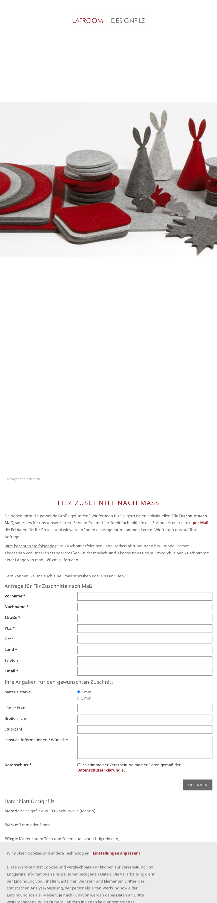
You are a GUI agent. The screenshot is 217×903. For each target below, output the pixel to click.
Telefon (11, 660)
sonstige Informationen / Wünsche (36, 739)
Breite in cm (15, 718)
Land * (11, 649)
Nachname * (16, 606)
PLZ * (10, 628)
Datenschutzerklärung (99, 770)
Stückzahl (13, 729)
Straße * (12, 617)
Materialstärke (18, 692)
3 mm (84, 692)
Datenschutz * (18, 764)
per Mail (200, 522)
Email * (11, 671)
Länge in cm (16, 707)
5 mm (84, 698)
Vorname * (15, 596)
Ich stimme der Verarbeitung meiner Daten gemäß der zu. (129, 767)
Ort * (9, 638)
